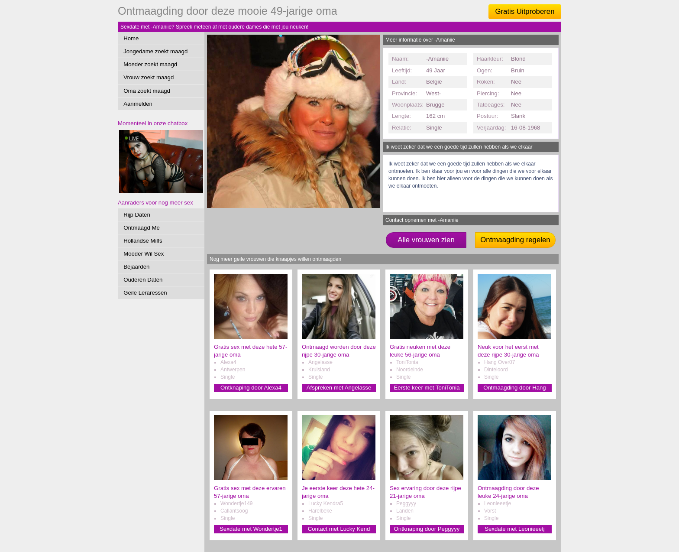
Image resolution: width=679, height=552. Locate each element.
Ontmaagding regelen (515, 240)
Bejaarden (136, 266)
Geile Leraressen (145, 292)
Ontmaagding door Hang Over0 (514, 388)
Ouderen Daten (142, 279)
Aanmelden (137, 104)
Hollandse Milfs (142, 240)
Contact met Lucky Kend (339, 529)
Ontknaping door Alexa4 (250, 387)
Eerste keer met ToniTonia (426, 387)
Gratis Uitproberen (524, 11)
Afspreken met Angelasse (339, 387)
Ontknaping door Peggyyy (427, 529)
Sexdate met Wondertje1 (251, 529)
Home (131, 38)
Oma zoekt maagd (146, 91)
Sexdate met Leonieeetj (515, 529)
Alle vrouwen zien (426, 240)
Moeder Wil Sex (143, 253)
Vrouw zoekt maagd (148, 77)
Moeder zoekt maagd (150, 64)
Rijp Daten (136, 214)
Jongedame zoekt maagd (155, 51)
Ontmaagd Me (141, 227)
